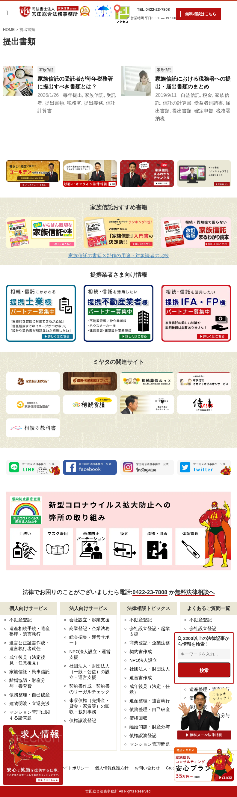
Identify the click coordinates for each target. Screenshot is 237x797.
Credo (171, 768)
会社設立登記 (202, 628)
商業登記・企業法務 (89, 628)
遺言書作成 (140, 677)
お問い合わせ (147, 768)
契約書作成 (140, 651)
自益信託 (190, 95)
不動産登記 (20, 619)
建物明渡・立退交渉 (29, 703)
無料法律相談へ (195, 592)
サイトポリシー (74, 768)
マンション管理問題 (149, 744)
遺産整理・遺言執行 (149, 700)
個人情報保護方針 (112, 768)
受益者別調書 (208, 103)
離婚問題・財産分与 (149, 726)
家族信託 (94, 95)
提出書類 (54, 103)
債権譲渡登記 (82, 720)
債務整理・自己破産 (29, 694)
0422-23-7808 (149, 592)
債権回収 (138, 718)
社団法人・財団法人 (149, 668)
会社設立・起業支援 (89, 619)
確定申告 (203, 110)
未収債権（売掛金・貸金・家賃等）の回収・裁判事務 (89, 706)
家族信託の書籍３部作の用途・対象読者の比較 (118, 255)
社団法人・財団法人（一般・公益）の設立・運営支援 (89, 671)
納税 (160, 118)
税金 (207, 95)
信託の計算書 (177, 103)
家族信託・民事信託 (29, 671)
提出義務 (93, 103)
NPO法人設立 (143, 660)
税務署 (74, 103)
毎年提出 (72, 95)
